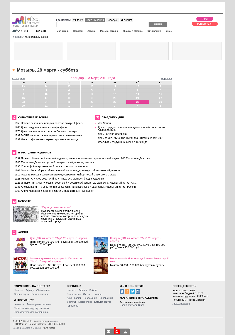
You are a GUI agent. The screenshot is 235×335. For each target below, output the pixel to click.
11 (69, 94)
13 (114, 94)
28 (137, 86)
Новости (78, 31)
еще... (169, 31)
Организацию (21, 294)
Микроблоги (85, 301)
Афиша (91, 31)
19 (91, 98)
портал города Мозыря (26, 24)
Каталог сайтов (102, 301)
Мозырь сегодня (109, 31)
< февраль (18, 78)
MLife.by (78, 19)
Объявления (154, 31)
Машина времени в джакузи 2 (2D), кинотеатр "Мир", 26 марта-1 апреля (57, 260)
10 (46, 94)
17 (46, 98)
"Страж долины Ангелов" (56, 207)
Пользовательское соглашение (31, 312)
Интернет (126, 19)
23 (23, 86)
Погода (98, 294)
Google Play (126, 305)
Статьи (87, 294)
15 (160, 94)
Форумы (71, 301)
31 (46, 105)
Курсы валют (74, 298)
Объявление (43, 290)
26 (91, 86)
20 (114, 98)
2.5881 (41, 30)
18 (69, 98)
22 (160, 98)
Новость (18, 290)
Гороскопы (73, 305)
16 (23, 98)
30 (23, 105)
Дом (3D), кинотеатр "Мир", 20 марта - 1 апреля (58, 238)
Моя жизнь (63, 31)
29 (160, 101)
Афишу (30, 290)
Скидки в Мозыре (133, 31)
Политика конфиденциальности (31, 308)
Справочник (106, 298)
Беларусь (112, 19)
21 (137, 98)
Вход (205, 18)
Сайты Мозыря (95, 19)
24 (46, 86)
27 (114, 86)
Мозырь (54, 321)
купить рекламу (181, 303)
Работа (93, 290)
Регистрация (204, 23)
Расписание (90, 298)
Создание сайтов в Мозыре (27, 328)
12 (91, 94)
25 (69, 86)
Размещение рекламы (39, 304)
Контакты (19, 304)
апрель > (166, 78)
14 (137, 94)
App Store (138, 305)
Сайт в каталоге (40, 294)
